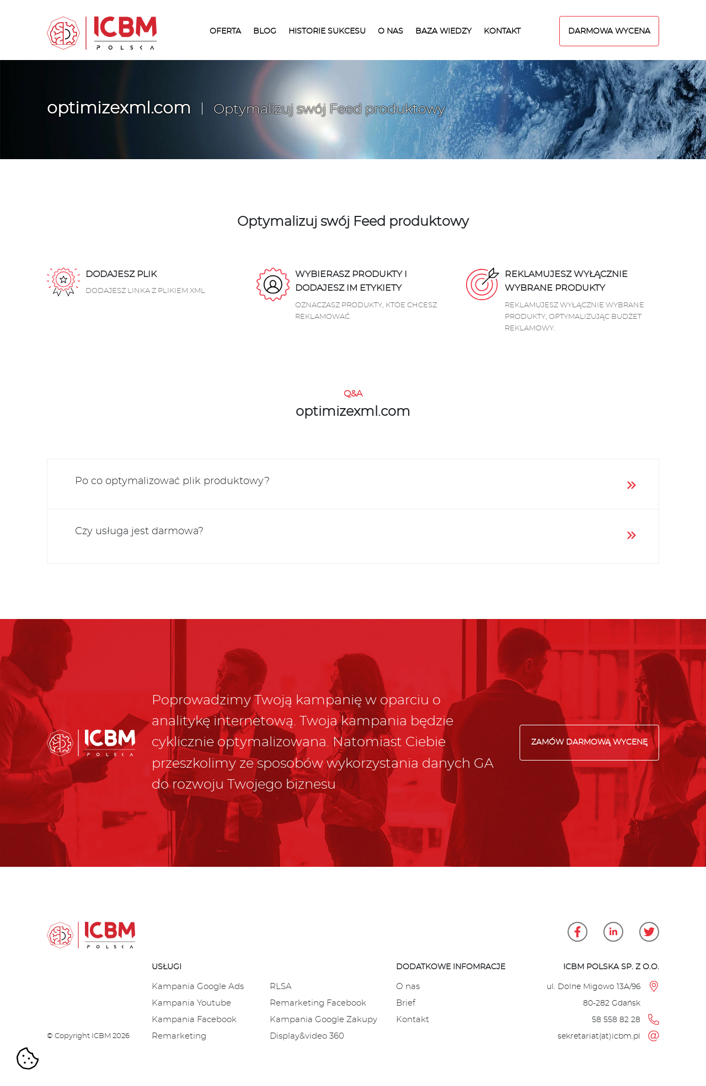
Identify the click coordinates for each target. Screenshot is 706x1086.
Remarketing (179, 1036)
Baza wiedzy (443, 31)
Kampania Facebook (194, 1020)
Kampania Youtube (191, 1003)
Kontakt (502, 31)
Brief (405, 1003)
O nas (390, 31)
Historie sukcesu (327, 31)
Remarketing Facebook (318, 1003)
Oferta (225, 31)
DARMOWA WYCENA (609, 31)
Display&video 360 (307, 1036)
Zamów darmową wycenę (589, 742)
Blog (264, 31)
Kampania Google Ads (198, 986)
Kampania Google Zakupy (323, 1020)
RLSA (281, 986)
